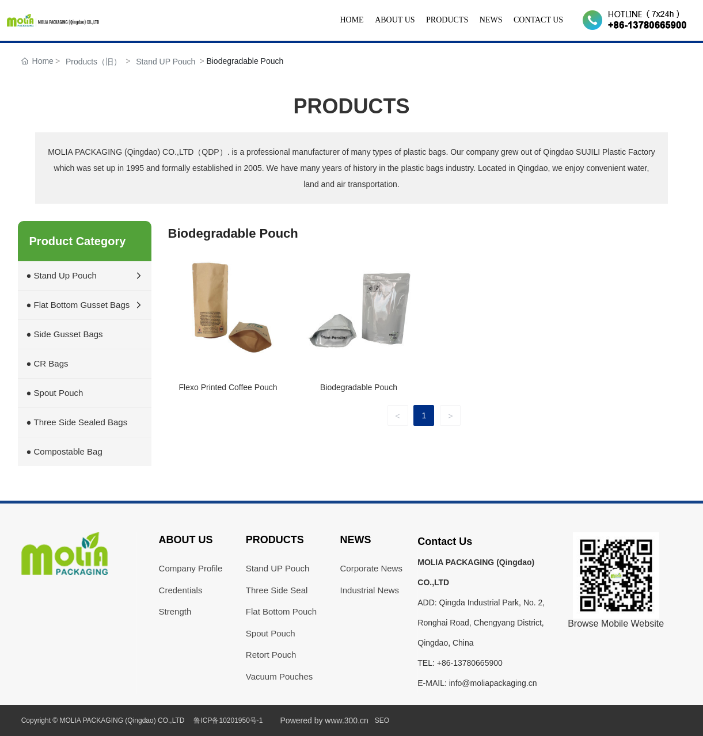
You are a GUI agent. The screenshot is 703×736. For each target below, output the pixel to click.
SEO (382, 720)
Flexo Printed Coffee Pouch (228, 387)
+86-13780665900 (470, 663)
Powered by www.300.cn (324, 720)
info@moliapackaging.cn (493, 683)
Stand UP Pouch (165, 61)
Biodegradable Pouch (358, 387)
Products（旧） (93, 61)
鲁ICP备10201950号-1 (228, 720)
